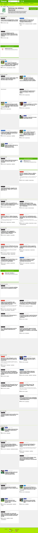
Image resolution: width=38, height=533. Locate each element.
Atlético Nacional (3, 89)
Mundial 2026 (12, 310)
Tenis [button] (1, 4)
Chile (11, 531)
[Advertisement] (28, 37)
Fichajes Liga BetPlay (9, 504)
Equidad (26, 391)
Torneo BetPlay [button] (13, 3)
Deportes (4, 6)
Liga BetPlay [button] (6, 3)
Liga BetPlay (26, 180)
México (16, 530)
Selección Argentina (7, 310)
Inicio (1, 3)
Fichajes (2, 505)
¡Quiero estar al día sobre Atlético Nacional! (33, 9)
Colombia (17, 529)
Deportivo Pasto (3, 264)
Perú (16, 531)
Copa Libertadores (3, 519)
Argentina (11, 530)
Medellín (8, 376)
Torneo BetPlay (12, 235)
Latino (11, 529)
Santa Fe (14, 67)
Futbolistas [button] (19, 3)
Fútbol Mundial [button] (26, 3)
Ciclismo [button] (32, 3)
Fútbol (7, 6)
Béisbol (5, 4)
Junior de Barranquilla (9, 67)
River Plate (2, 310)
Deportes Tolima (31, 180)
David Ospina (34, 375)
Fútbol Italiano (27, 333)
